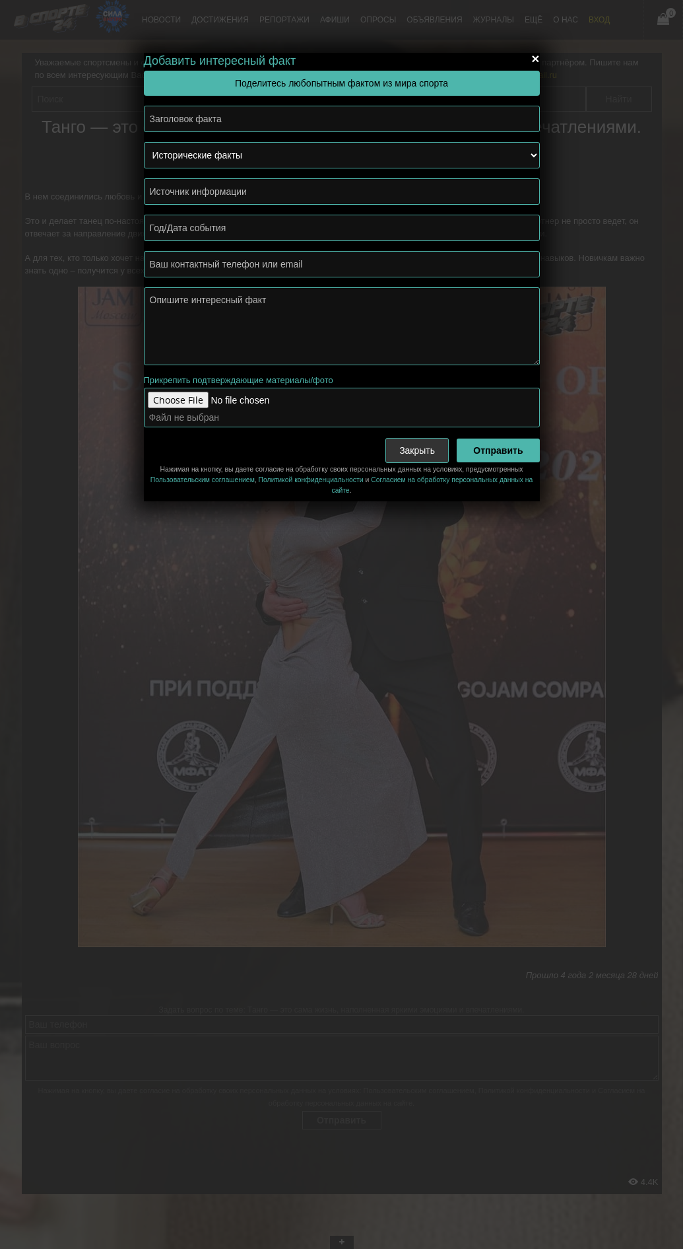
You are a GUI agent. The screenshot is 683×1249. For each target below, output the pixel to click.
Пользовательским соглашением (202, 479)
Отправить (498, 450)
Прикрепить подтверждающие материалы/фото (238, 380)
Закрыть (417, 450)
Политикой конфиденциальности (311, 479)
